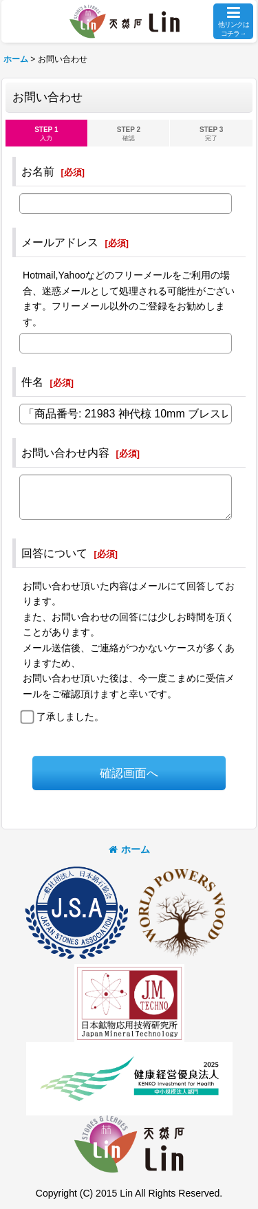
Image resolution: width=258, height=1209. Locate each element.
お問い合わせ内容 (65, 452)
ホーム (129, 849)
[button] (233, 21)
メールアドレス (59, 242)
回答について (54, 553)
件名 (32, 381)
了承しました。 (70, 716)
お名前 (37, 171)
